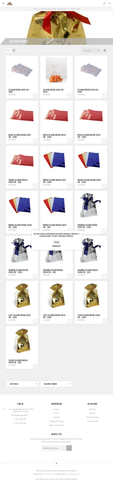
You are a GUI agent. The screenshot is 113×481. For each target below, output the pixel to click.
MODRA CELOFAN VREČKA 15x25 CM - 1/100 (54, 181)
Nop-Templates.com (72, 474)
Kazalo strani (93, 421)
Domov (35, 9)
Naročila (92, 409)
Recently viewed (92, 417)
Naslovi (92, 413)
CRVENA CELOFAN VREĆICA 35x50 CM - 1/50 (17, 181)
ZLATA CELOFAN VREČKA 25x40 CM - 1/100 (89, 316)
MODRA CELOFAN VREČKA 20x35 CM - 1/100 (89, 181)
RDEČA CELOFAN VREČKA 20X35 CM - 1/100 (54, 136)
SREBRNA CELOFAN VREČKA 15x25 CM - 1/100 (87, 226)
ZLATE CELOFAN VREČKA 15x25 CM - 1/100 (19, 316)
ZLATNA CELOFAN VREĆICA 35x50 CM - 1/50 (17, 361)
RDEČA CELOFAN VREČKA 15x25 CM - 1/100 (19, 136)
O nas (56, 413)
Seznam (14, 50)
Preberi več (56, 246)
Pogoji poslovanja (56, 421)
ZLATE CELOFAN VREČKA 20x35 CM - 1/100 (54, 316)
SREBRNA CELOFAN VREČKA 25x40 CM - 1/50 (53, 271)
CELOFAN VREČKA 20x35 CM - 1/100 (54, 91)
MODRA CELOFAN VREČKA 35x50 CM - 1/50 (54, 226)
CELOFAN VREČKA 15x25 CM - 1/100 (19, 91)
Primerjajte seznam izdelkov (104, 50)
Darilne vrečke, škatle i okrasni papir (53, 9)
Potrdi (57, 242)
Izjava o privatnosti (56, 425)
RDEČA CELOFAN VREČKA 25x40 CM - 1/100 (89, 136)
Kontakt (56, 409)
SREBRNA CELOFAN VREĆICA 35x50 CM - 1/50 (88, 271)
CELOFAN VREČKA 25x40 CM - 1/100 (88, 91)
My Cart (105, 2)
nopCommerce (48, 474)
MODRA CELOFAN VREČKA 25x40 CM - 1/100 (20, 226)
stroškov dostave (70, 479)
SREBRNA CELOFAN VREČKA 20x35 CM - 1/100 (18, 271)
